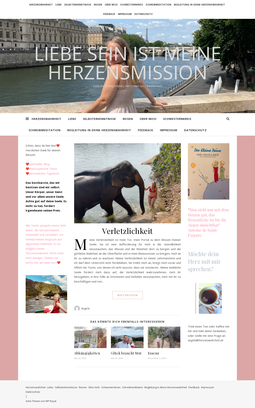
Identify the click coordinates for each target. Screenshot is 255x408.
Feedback (109, 14)
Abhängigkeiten (87, 353)
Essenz (153, 353)
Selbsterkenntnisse (77, 4)
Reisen (98, 4)
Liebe (58, 4)
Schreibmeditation (158, 4)
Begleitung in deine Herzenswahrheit (199, 4)
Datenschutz (143, 14)
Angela (85, 308)
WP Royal (50, 401)
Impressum (125, 14)
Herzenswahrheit (41, 4)
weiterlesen (127, 295)
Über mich (111, 4)
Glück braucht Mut (126, 353)
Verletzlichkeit (127, 231)
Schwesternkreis (131, 4)
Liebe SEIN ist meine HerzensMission (127, 62)
